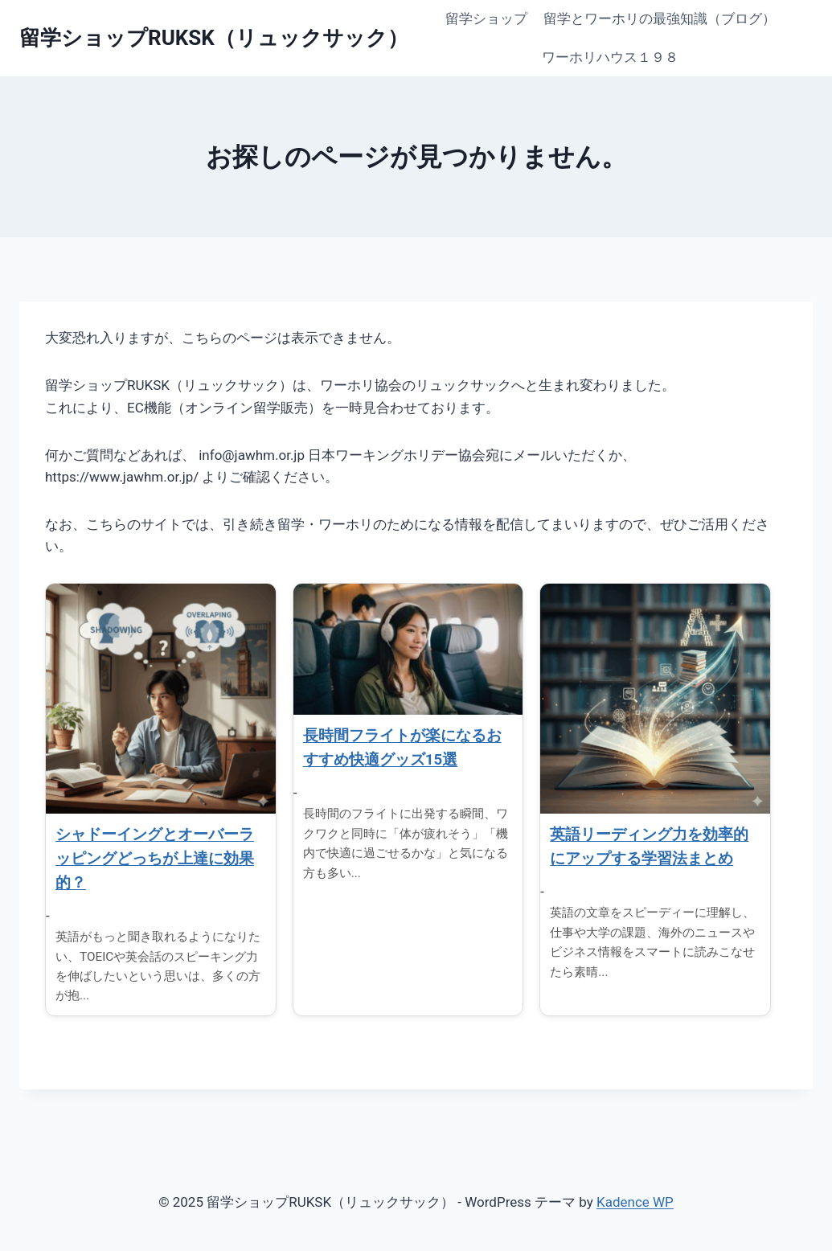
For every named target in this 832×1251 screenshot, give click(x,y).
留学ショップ (486, 18)
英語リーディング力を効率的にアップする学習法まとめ (649, 846)
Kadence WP (635, 1202)
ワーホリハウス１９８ (610, 57)
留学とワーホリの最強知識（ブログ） (659, 18)
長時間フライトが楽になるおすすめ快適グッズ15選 (402, 748)
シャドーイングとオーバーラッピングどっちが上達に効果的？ (154, 859)
